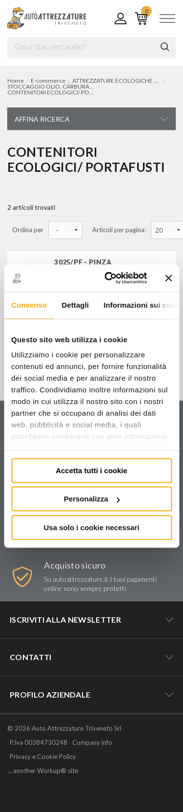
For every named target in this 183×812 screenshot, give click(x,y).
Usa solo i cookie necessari (92, 527)
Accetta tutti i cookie (91, 470)
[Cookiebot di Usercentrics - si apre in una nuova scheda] (109, 278)
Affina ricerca (42, 119)
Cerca (165, 47)
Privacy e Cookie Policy (43, 756)
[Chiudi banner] (168, 278)
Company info (92, 742)
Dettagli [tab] (75, 305)
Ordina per (27, 230)
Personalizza (92, 499)
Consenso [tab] (29, 305)
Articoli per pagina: (119, 230)
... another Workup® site (42, 771)
